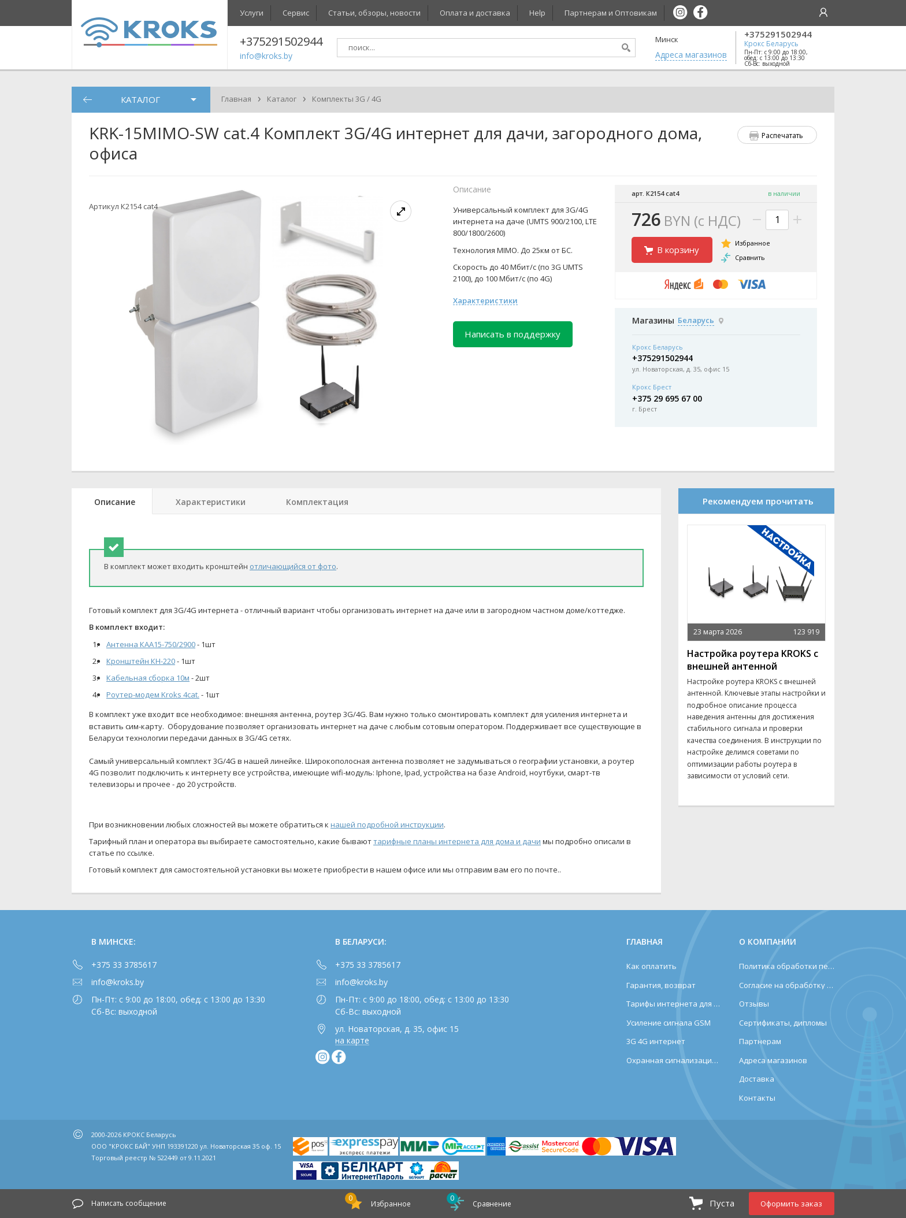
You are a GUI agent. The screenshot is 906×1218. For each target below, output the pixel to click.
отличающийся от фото (293, 566)
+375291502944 (778, 34)
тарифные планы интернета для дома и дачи (457, 841)
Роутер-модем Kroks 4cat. (152, 694)
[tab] (112, 501)
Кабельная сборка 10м (148, 678)
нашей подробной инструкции (387, 824)
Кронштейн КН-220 (140, 661)
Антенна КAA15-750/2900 (150, 644)
